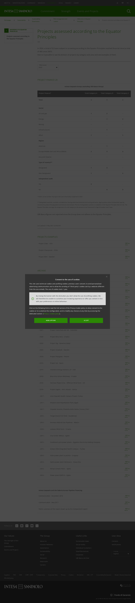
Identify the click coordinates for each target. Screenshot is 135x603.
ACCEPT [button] (82, 320)
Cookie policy (55, 314)
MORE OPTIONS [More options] (55, 320)
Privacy (46, 314)
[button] (107, 277)
